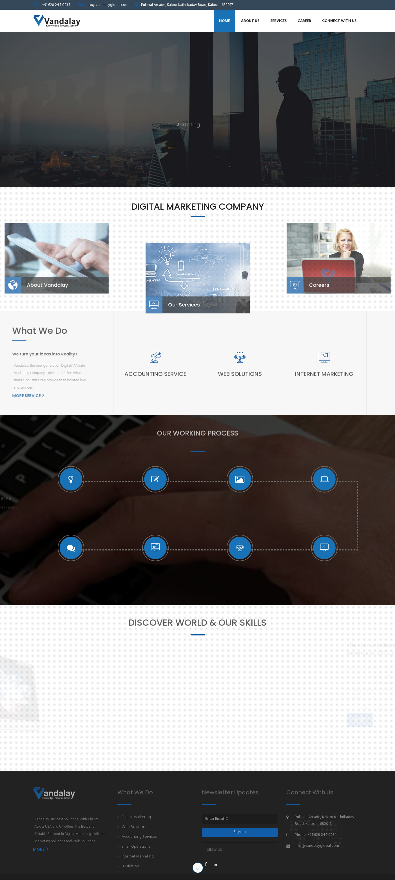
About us (250, 21)
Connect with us (339, 21)
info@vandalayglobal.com (317, 846)
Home (224, 21)
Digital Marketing (136, 817)
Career (304, 21)
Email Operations (136, 846)
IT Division (130, 866)
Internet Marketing (138, 856)
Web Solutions (134, 827)
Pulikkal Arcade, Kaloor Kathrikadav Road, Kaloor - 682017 (324, 820)
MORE (40, 849)
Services (278, 21)
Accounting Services (139, 837)
